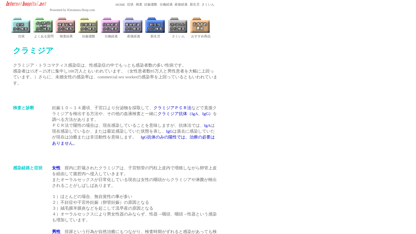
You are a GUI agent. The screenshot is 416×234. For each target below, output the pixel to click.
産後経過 (181, 4)
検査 (138, 4)
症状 (130, 4)
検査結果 (66, 36)
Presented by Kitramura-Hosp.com (72, 10)
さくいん (208, 4)
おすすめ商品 (201, 36)
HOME (120, 4)
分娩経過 (166, 4)
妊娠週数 (151, 4)
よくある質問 (44, 36)
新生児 (194, 4)
